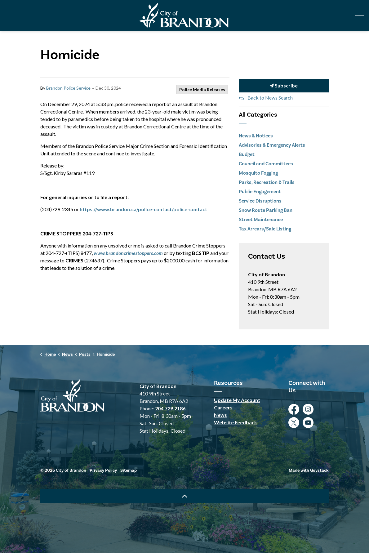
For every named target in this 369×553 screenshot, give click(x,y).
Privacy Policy (103, 470)
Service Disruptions (260, 201)
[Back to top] (184, 496)
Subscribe (283, 85)
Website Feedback (235, 422)
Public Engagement (260, 191)
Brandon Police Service (68, 88)
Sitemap (128, 470)
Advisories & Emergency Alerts (272, 145)
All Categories (258, 114)
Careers (223, 407)
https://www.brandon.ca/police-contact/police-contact (143, 209)
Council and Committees (266, 164)
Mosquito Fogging (258, 173)
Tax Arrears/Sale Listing (265, 229)
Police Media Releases (202, 89)
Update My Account (237, 400)
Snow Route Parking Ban (265, 210)
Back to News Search (270, 97)
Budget (247, 154)
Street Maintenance (261, 219)
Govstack (319, 470)
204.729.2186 (170, 408)
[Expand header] (359, 15)
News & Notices (256, 136)
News (220, 415)
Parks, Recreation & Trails (267, 182)
